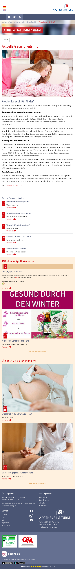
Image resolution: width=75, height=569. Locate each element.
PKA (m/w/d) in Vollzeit (12, 271)
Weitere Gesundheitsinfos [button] (37, 484)
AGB (3, 520)
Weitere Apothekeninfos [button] (37, 352)
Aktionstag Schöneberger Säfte (15, 340)
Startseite (9, 17)
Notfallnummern (44, 500)
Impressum (5, 523)
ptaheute (10, 185)
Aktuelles (17, 22)
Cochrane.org (17, 185)
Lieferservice (20, 17)
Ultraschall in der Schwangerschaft (18, 202)
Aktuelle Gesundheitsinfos (29, 22)
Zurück (5, 40)
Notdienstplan (11, 506)
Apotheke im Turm (7, 22)
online (17, 278)
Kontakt (4, 514)
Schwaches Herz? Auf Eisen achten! (18, 237)
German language (4, 7)
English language (4, 10)
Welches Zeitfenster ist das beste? (18, 225)
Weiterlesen (10, 207)
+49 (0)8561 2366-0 (50, 524)
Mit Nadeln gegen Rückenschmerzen (18, 213)
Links (3, 517)
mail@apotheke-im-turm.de (48, 527)
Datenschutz (6, 526)
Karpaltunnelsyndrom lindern (16, 249)
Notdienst (14, 17)
